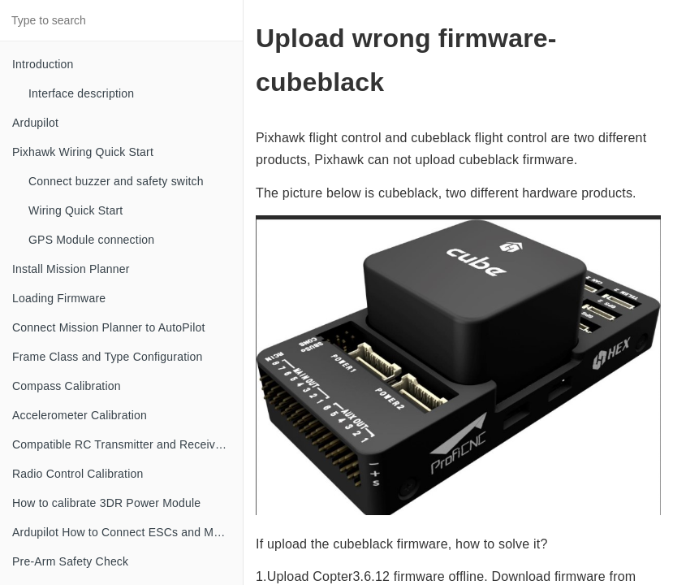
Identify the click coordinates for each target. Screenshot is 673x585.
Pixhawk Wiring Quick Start (82, 151)
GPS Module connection (91, 239)
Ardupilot (35, 122)
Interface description (81, 93)
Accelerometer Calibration (79, 415)
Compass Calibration (66, 385)
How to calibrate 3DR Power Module (106, 502)
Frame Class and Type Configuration (107, 356)
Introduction (43, 64)
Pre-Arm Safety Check (70, 561)
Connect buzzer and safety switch (116, 181)
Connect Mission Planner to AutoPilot (108, 327)
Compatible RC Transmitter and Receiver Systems (127, 444)
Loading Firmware (59, 298)
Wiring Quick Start (75, 210)
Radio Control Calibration (77, 473)
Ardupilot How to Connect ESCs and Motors (125, 532)
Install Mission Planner (71, 268)
